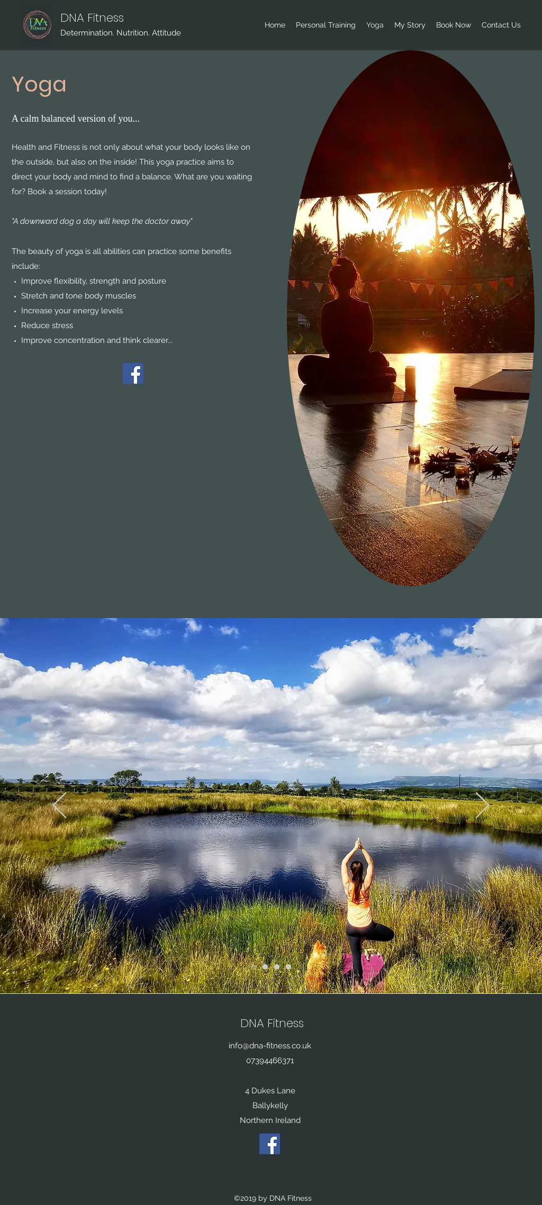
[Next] (482, 806)
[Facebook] (133, 373)
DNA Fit (79, 18)
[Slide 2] (265, 967)
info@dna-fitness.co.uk (270, 1045)
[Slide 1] (253, 967)
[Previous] (59, 806)
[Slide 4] (276, 967)
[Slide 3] (288, 967)
